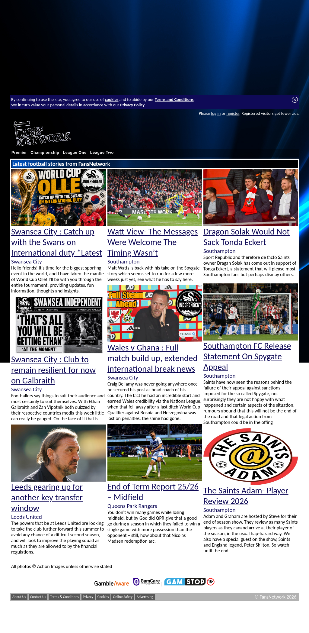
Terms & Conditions (64, 597)
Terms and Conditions (174, 99)
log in (216, 113)
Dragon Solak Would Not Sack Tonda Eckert (246, 236)
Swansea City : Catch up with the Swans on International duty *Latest (56, 242)
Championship (44, 152)
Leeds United (26, 516)
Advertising (145, 597)
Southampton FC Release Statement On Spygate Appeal (247, 356)
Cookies (103, 597)
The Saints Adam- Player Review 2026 (245, 495)
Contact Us (38, 597)
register (232, 113)
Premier (19, 152)
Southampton (123, 261)
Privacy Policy (132, 105)
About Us (19, 597)
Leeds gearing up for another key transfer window (47, 497)
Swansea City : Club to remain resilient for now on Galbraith (53, 370)
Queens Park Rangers (132, 505)
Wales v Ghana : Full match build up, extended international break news (152, 358)
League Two (102, 152)
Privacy (88, 597)
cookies (112, 99)
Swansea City (26, 261)
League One (74, 152)
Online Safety (122, 597)
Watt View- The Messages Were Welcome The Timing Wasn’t (152, 242)
